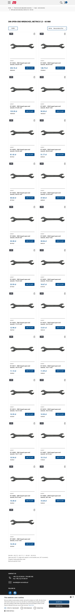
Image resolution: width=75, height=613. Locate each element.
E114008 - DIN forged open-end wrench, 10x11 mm (20, 453)
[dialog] (37, 604)
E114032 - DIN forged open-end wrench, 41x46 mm (20, 107)
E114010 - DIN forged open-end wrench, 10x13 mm (51, 410)
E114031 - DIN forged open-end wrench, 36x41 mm (51, 107)
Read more (31, 605)
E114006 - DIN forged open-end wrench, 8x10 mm (20, 496)
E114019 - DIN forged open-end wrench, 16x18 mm (51, 323)
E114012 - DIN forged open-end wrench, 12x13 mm (20, 410)
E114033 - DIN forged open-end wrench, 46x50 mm (51, 63)
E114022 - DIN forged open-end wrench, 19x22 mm (51, 280)
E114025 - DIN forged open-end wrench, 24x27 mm (51, 236)
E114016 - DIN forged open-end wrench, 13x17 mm (51, 366)
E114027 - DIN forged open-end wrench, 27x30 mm (51, 193)
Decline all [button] (59, 606)
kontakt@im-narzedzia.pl (20, 582)
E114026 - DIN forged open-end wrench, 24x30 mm (20, 236)
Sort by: (50, 28)
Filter (13, 28)
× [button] (73, 597)
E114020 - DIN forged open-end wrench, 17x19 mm (20, 323)
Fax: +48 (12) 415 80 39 (20, 578)
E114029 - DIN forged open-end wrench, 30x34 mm (51, 150)
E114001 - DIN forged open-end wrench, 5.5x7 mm (20, 539)
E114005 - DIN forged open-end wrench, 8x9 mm (51, 496)
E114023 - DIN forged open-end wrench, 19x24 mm (20, 280)
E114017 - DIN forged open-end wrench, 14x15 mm (20, 366)
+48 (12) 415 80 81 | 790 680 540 (23, 576)
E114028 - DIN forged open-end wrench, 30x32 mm (20, 193)
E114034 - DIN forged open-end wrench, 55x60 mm (20, 63)
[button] (25, 611)
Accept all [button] (59, 602)
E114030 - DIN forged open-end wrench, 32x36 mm (20, 150)
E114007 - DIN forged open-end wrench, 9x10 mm (51, 453)
